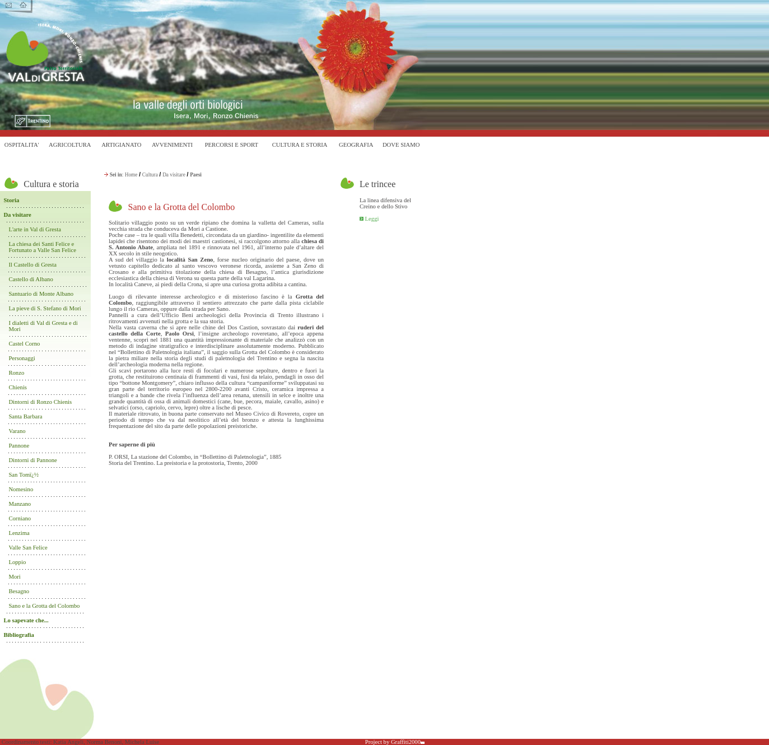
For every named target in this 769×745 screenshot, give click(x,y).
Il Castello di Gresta (32, 265)
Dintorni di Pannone (32, 460)
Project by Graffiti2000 (395, 742)
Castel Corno (24, 344)
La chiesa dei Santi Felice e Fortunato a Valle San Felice (42, 247)
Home (131, 175)
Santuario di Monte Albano (40, 294)
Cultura (150, 175)
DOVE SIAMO (401, 145)
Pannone (18, 446)
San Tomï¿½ (23, 475)
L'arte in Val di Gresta (35, 229)
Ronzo (16, 373)
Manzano (19, 504)
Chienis (17, 387)
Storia (11, 200)
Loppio (17, 562)
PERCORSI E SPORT (231, 145)
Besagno (18, 591)
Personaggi (21, 358)
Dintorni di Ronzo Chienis (40, 402)
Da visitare (173, 175)
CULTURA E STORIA (300, 145)
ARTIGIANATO (121, 145)
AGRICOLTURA (70, 145)
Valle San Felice (27, 547)
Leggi (372, 219)
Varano (16, 431)
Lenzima (18, 533)
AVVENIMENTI (172, 145)
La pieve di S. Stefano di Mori (45, 308)
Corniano (19, 518)
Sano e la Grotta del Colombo (44, 606)
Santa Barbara (25, 416)
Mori (14, 577)
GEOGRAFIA (356, 145)
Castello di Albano (30, 279)
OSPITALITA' (21, 145)
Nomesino (20, 489)
